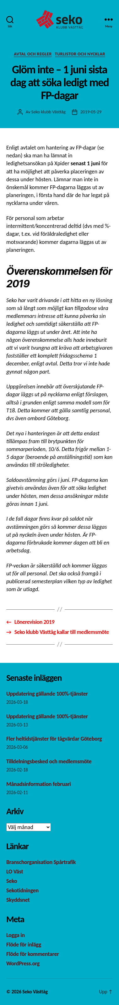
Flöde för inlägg (23, 944)
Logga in (15, 935)
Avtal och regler (33, 54)
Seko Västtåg (35, 992)
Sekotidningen (22, 890)
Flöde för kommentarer (32, 954)
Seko (11, 881)
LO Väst (14, 871)
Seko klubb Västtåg (48, 112)
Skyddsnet (18, 899)
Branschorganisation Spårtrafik (41, 862)
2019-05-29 (90, 112)
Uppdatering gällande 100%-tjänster (47, 693)
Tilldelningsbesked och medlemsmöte (48, 761)
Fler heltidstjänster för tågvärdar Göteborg (54, 738)
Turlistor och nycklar (80, 54)
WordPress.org (23, 963)
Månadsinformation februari (39, 784)
